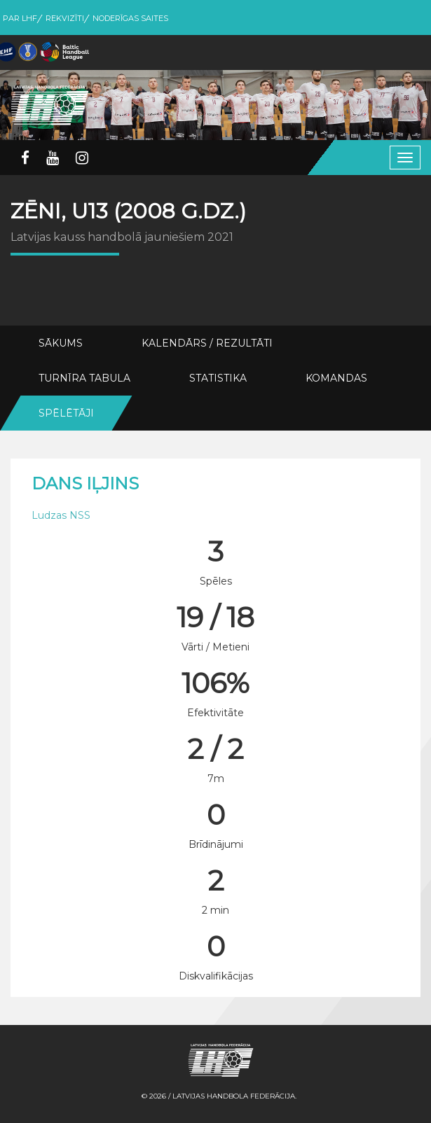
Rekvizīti (65, 18)
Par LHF (20, 18)
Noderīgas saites (130, 18)
